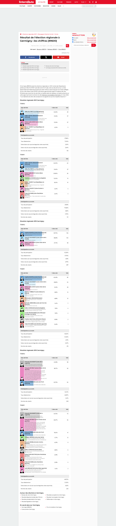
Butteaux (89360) (52, 49)
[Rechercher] (89, 6)
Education (46, 6)
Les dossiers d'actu (77, 42)
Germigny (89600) (26, 507)
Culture (59, 2)
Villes (59, 6)
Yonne (56, 34)
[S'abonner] (84, 45)
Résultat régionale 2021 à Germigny (31, 66)
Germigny (48, 67)
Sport (51, 2)
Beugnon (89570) (41, 49)
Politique (22, 6)
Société (29, 6)
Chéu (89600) (62, 49)
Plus (83, 2)
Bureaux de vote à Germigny (52, 66)
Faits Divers (37, 6)
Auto (76, 2)
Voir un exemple (91, 38)
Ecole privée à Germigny (28, 509)
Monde (53, 6)
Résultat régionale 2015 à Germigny (31, 67)
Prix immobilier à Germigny (54, 507)
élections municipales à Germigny (51, 95)
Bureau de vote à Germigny (29, 495)
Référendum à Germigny (53, 499)
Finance (68, 2)
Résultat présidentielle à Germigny (31, 499)
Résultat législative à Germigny (30, 501)
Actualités (41, 2)
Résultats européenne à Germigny (56, 495)
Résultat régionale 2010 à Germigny (31, 69)
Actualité (75, 38)
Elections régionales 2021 (30, 34)
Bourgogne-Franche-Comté (45, 34)
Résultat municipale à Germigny (55, 497)
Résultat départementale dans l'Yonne (32, 497)
